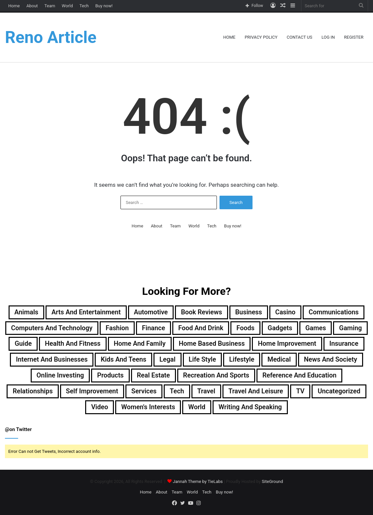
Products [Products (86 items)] (187, 376)
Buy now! (104, 5)
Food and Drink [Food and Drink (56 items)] (219, 328)
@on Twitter (18, 430)
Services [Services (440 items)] (260, 392)
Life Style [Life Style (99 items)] (257, 360)
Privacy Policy (261, 37)
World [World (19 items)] (269, 408)
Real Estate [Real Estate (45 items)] (230, 376)
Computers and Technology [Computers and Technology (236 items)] (69, 328)
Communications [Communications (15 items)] (334, 312)
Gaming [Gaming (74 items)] (28, 344)
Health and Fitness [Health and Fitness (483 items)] (111, 344)
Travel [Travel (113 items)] (323, 392)
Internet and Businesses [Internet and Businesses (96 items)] (105, 360)
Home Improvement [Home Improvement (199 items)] (326, 344)
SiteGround (272, 481)
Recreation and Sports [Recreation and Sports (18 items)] (293, 376)
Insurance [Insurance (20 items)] (41, 360)
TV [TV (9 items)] (90, 408)
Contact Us (299, 37)
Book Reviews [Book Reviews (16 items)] (201, 312)
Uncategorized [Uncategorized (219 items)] (128, 408)
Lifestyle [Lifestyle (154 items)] (296, 360)
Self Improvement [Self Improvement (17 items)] (208, 392)
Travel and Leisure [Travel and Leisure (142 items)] (45, 408)
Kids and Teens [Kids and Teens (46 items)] (178, 360)
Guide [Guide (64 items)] (61, 344)
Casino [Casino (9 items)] (286, 312)
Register (353, 37)
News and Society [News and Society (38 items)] (73, 376)
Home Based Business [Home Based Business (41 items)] (251, 344)
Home (14, 5)
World (67, 5)
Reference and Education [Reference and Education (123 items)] (78, 392)
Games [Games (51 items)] (334, 328)
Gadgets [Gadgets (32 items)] (298, 328)
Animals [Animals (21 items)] (26, 312)
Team (50, 5)
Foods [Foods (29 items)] (264, 328)
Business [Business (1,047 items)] (248, 312)
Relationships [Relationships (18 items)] (148, 392)
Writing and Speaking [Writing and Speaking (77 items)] (323, 408)
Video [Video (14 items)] (172, 408)
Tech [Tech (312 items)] (294, 392)
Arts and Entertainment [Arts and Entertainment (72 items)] (85, 312)
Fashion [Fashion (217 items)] (135, 328)
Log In (328, 37)
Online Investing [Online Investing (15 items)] (137, 376)
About (32, 5)
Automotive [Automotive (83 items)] (151, 312)
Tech (84, 5)
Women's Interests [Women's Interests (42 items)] (221, 408)
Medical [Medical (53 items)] (334, 360)
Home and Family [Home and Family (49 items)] (179, 344)
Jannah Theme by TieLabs (197, 481)
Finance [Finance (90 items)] (171, 328)
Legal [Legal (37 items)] (222, 360)
